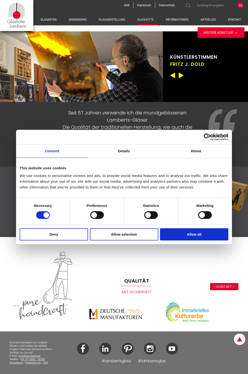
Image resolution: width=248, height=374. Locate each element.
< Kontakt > (224, 286)
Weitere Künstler (221, 32)
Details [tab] (124, 151)
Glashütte (145, 19)
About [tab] (196, 151)
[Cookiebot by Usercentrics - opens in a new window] (207, 137)
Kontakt (234, 19)
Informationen (177, 19)
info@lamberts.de (29, 356)
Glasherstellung (112, 19)
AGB (45, 362)
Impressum (16, 362)
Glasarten (49, 19)
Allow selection (124, 234)
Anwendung (78, 19)
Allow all (194, 234)
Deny (53, 234)
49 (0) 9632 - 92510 (33, 359)
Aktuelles (208, 19)
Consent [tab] (52, 151)
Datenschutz (33, 362)
